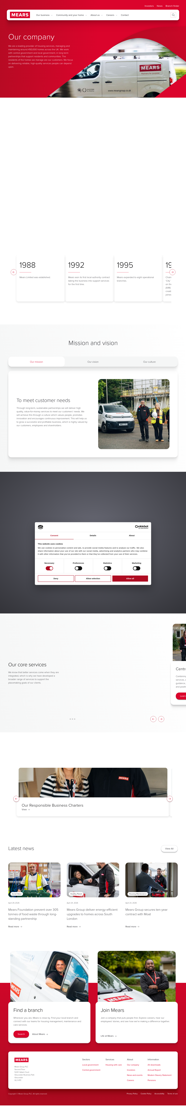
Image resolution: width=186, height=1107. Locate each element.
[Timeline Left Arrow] (14, 272)
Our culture (149, 361)
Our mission (36, 361)
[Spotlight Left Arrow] (16, 801)
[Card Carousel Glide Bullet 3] (74, 721)
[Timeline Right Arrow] (172, 272)
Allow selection (93, 579)
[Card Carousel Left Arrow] (153, 721)
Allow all (130, 579)
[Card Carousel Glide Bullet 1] (70, 721)
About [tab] (132, 535)
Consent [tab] (54, 535)
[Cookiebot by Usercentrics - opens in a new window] (137, 527)
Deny (55, 579)
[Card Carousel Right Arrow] (161, 721)
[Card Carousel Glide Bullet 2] (72, 721)
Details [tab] (93, 535)
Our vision (93, 361)
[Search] (21, 1036)
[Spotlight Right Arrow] (170, 801)
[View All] (169, 850)
